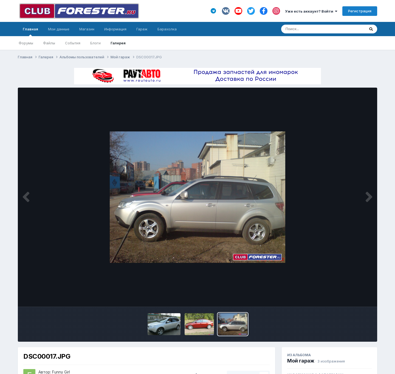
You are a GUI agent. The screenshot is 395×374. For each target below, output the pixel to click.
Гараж (142, 29)
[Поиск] (312, 29)
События (72, 43)
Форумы (26, 43)
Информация (115, 29)
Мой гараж (300, 361)
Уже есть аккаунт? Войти (311, 11)
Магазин (86, 29)
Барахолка (167, 29)
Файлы (49, 43)
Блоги (95, 43)
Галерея (118, 43)
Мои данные (58, 29)
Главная (30, 31)
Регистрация (359, 11)
